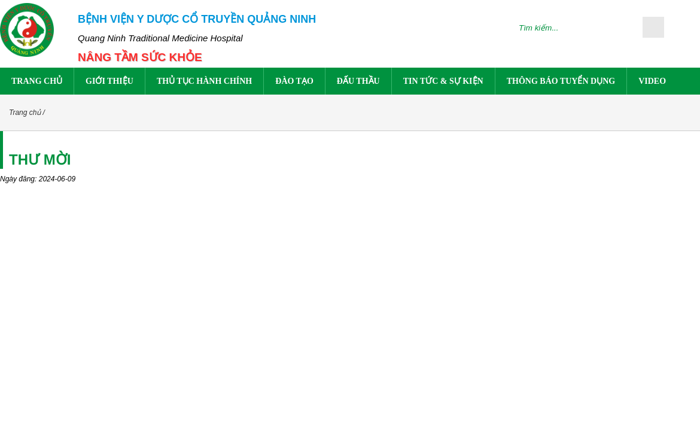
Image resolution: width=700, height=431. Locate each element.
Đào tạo (294, 81)
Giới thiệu (109, 81)
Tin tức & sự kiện (443, 81)
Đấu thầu (358, 81)
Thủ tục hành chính (204, 81)
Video (652, 81)
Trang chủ (36, 81)
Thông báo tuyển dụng (561, 81)
